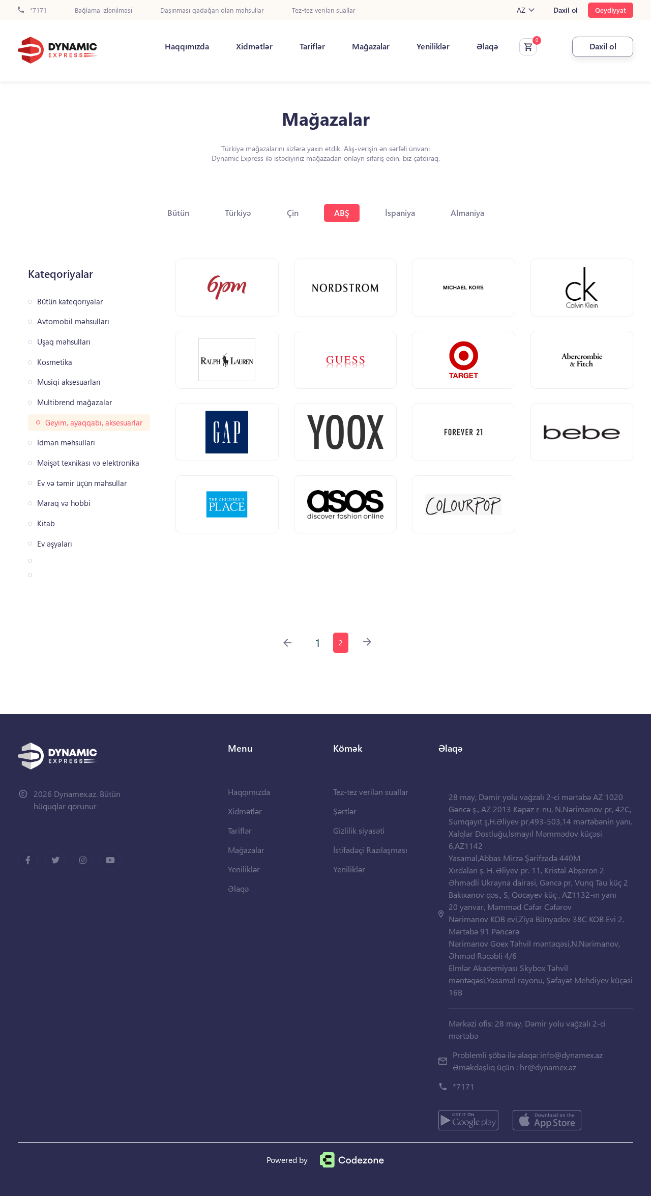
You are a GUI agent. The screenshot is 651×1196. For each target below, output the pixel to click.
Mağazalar (371, 46)
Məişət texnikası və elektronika (88, 463)
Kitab (46, 523)
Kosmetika (54, 362)
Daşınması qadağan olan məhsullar (212, 10)
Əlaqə (487, 46)
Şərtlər (345, 811)
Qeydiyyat (610, 10)
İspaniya (400, 212)
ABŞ (341, 212)
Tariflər (312, 46)
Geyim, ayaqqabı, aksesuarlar (93, 423)
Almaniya (467, 212)
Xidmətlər (254, 46)
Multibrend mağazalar (74, 402)
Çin (293, 212)
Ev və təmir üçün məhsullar (82, 483)
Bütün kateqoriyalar (70, 301)
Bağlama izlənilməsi (103, 10)
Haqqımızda (187, 46)
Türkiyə (238, 212)
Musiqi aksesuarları (69, 382)
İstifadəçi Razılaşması (370, 849)
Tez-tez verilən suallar (324, 10)
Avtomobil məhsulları (73, 321)
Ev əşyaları (54, 544)
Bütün (178, 212)
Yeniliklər (433, 46)
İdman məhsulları (66, 442)
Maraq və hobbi (64, 503)
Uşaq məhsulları (64, 342)
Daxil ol (565, 10)
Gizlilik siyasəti (358, 830)
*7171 (32, 10)
